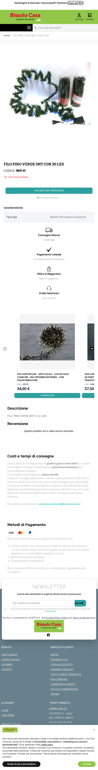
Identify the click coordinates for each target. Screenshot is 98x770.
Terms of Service (81, 618)
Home (7, 35)
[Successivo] (92, 349)
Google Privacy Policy (57, 618)
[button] (94, 729)
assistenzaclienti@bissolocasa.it (60, 504)
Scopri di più (47, 395)
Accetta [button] (87, 764)
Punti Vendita (9, 654)
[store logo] (25, 17)
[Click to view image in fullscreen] (49, 93)
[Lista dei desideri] (48, 197)
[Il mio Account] (79, 17)
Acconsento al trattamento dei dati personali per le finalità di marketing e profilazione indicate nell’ (50, 610)
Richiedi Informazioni (49, 190)
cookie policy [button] (47, 744)
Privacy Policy (11, 724)
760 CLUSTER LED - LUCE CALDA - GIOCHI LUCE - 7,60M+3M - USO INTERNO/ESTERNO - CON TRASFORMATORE (43, 377)
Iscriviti (79, 603)
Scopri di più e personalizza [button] (21, 764)
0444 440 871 (75, 3)
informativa (50, 611)
